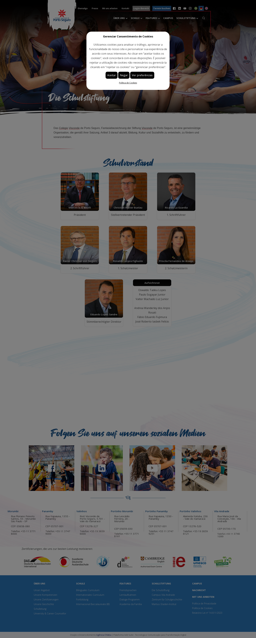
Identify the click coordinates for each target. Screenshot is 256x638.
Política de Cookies (128, 82)
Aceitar (111, 75)
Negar (124, 75)
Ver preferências (142, 75)
